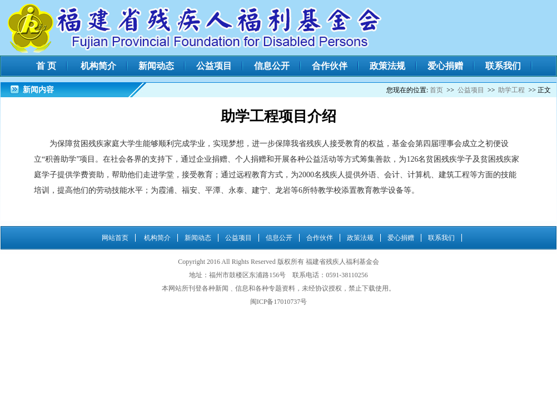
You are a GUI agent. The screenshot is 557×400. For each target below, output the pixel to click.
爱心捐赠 (445, 66)
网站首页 (115, 238)
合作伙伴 (329, 66)
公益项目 (214, 66)
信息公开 (272, 66)
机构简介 (98, 66)
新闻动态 (156, 66)
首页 (436, 90)
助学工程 (511, 90)
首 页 (46, 66)
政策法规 (387, 66)
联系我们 (503, 66)
